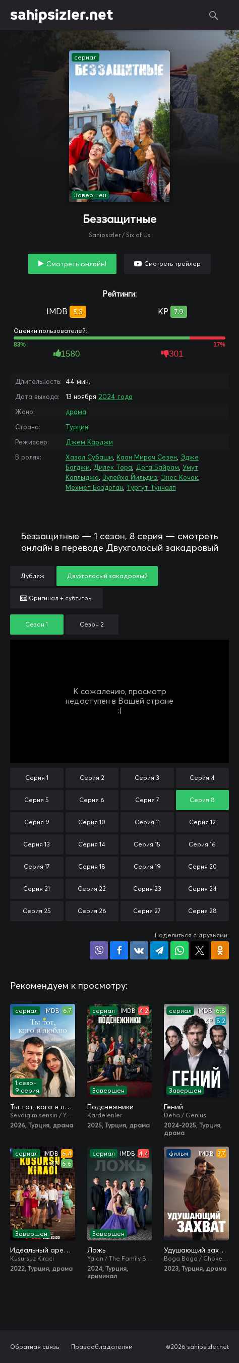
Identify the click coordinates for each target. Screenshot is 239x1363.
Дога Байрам (157, 467)
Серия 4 (202, 777)
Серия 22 (92, 888)
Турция (77, 427)
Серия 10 (91, 822)
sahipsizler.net (61, 15)
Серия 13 (36, 844)
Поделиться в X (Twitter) (200, 950)
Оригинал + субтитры (56, 598)
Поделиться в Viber (99, 950)
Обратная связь (34, 1346)
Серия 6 (91, 800)
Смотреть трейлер (172, 263)
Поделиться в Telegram (159, 950)
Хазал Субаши (89, 457)
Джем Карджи (89, 442)
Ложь (96, 1250)
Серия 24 (202, 888)
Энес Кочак (179, 477)
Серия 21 (36, 888)
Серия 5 (36, 800)
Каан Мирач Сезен (146, 457)
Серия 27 (147, 911)
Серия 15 (147, 844)
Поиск (214, 15)
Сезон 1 (36, 624)
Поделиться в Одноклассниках (220, 950)
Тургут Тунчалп (151, 487)
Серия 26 (92, 911)
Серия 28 (202, 911)
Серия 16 (202, 844)
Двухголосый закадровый (107, 576)
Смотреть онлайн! (76, 264)
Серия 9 (36, 822)
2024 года (115, 396)
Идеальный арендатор (42, 1250)
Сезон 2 (92, 624)
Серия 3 (147, 777)
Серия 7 (147, 800)
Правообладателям (102, 1346)
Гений (173, 1106)
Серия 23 (147, 888)
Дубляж (32, 576)
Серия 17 (37, 866)
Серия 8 (202, 800)
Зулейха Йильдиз (129, 477)
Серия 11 (147, 822)
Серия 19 (147, 866)
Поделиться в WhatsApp (179, 950)
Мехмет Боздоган (94, 487)
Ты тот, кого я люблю (42, 1106)
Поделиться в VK (139, 950)
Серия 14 (91, 844)
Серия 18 (91, 866)
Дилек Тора (112, 467)
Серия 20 (202, 866)
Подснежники (110, 1106)
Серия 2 (92, 777)
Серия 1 (36, 777)
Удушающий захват (196, 1250)
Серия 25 (37, 911)
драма (76, 412)
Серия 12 (202, 822)
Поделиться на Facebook (119, 950)
